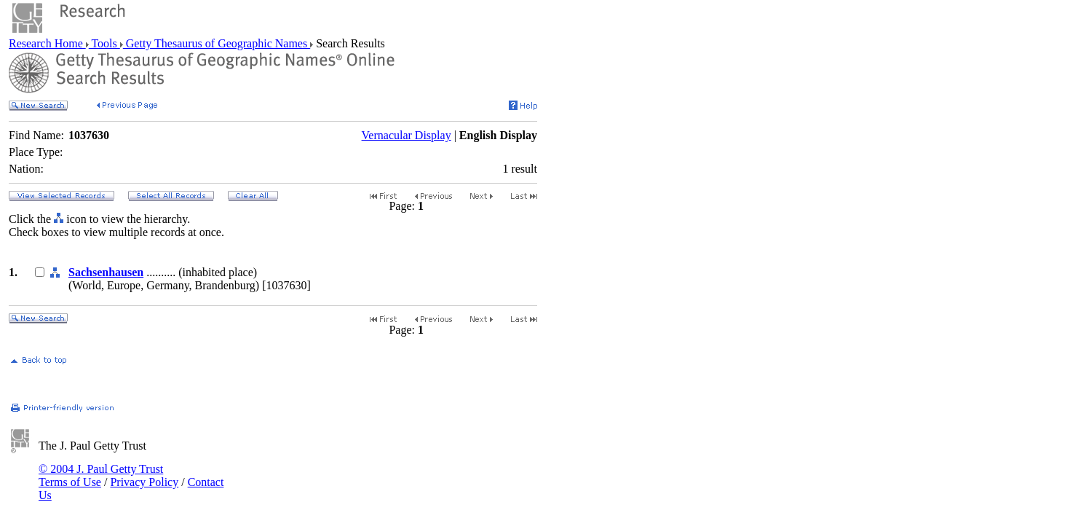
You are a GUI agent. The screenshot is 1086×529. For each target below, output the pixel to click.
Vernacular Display (406, 135)
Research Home (47, 43)
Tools (104, 43)
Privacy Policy (144, 482)
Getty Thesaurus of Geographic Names (216, 43)
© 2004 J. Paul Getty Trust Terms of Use (101, 475)
